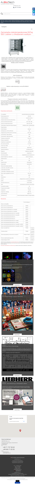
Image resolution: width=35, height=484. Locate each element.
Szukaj (2, 14)
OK (23, 421)
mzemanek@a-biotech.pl (17, 469)
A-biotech (6, 20)
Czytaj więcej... (17, 285)
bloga (31, 387)
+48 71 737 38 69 (18, 7)
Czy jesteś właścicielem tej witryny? (14, 421)
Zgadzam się (17, 482)
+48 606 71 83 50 (9, 449)
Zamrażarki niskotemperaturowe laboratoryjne (8, 245)
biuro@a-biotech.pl (17, 468)
